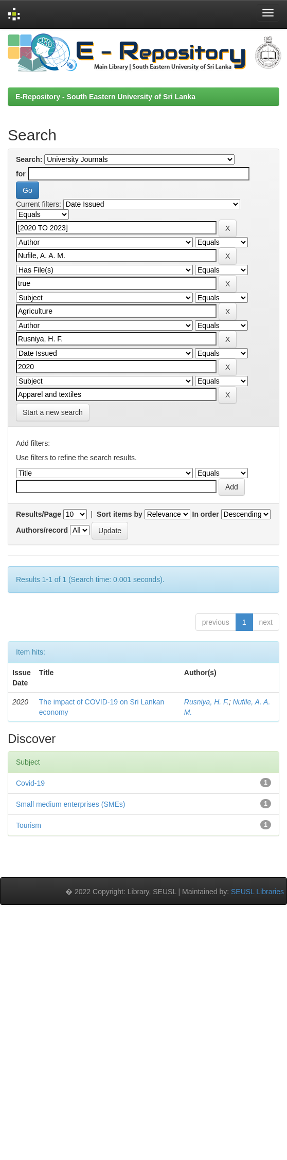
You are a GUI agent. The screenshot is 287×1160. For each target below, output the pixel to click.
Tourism (28, 825)
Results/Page (38, 514)
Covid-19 (30, 783)
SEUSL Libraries (257, 891)
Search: (29, 159)
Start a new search (53, 412)
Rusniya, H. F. (206, 702)
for (21, 174)
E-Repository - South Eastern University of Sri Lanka (105, 97)
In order (205, 514)
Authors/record (42, 530)
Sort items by (119, 514)
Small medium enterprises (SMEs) (70, 804)
